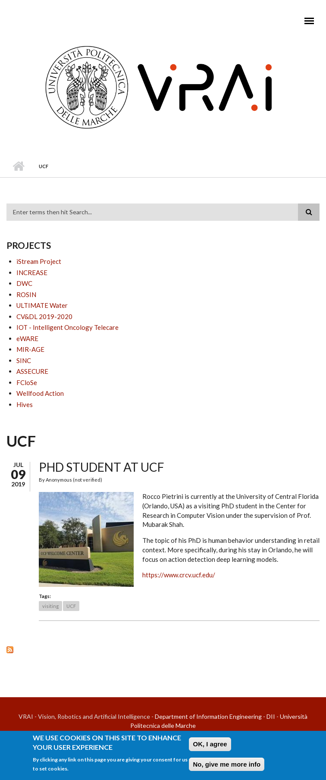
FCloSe (26, 382)
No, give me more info (226, 766)
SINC (23, 360)
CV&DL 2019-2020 (44, 316)
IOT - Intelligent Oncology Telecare (67, 327)
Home (18, 166)
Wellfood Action (40, 393)
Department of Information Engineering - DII (215, 716)
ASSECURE (32, 371)
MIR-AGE (30, 349)
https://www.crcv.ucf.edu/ (178, 575)
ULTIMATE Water (42, 305)
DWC (24, 283)
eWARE (27, 338)
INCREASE (31, 272)
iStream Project (38, 261)
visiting (50, 606)
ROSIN (26, 294)
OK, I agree (210, 745)
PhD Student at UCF (101, 467)
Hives (24, 404)
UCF (71, 606)
